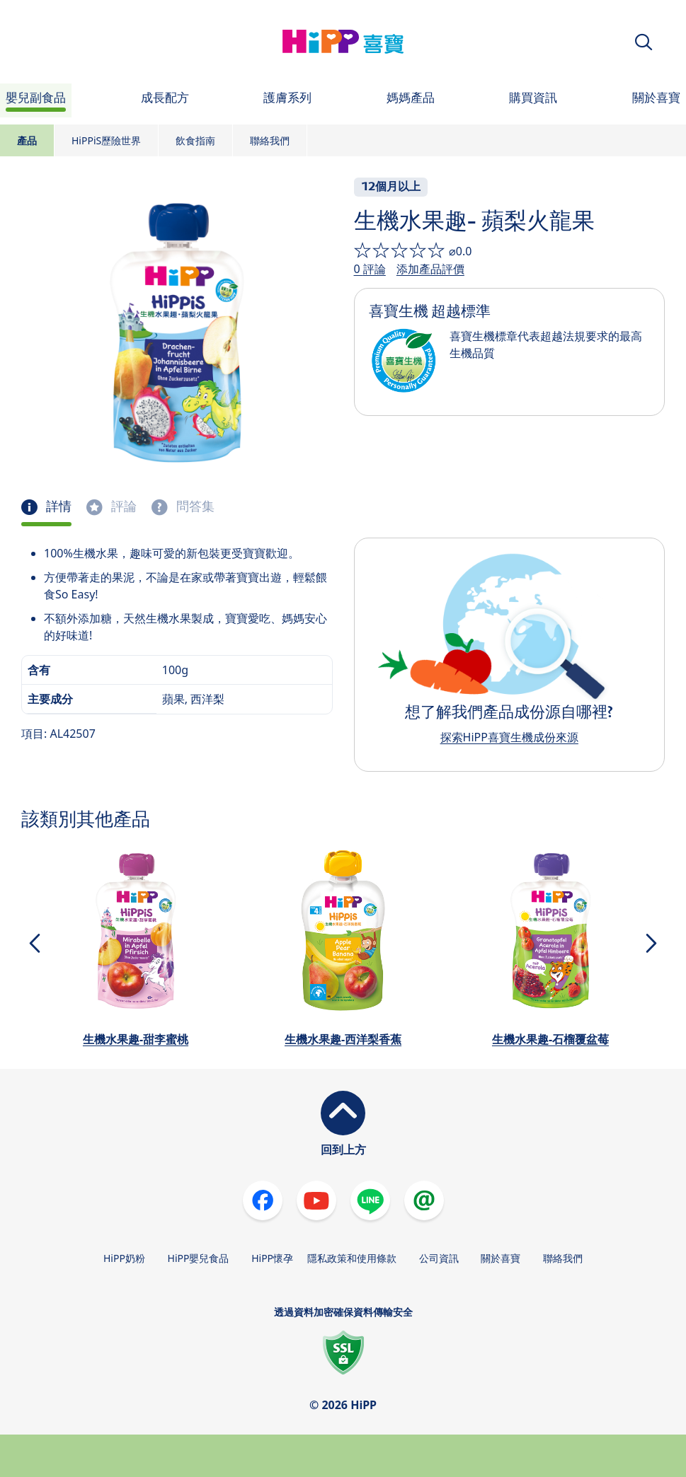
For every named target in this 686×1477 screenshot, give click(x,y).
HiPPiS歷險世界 (106, 140)
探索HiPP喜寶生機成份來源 (509, 737)
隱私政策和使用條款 (351, 1258)
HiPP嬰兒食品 (198, 1258)
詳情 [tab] (57, 506)
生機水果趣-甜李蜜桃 (135, 1039)
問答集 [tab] (194, 506)
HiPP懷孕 (272, 1258)
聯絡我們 (270, 140)
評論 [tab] (122, 506)
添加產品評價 (430, 269)
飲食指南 (195, 140)
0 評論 (370, 269)
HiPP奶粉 (124, 1258)
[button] (643, 42)
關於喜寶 (500, 1258)
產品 (27, 140)
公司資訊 (439, 1258)
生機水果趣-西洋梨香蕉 (343, 1039)
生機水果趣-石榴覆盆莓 (550, 1039)
